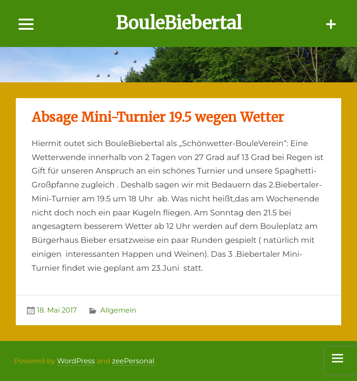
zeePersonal (133, 360)
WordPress (76, 360)
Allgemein (118, 310)
